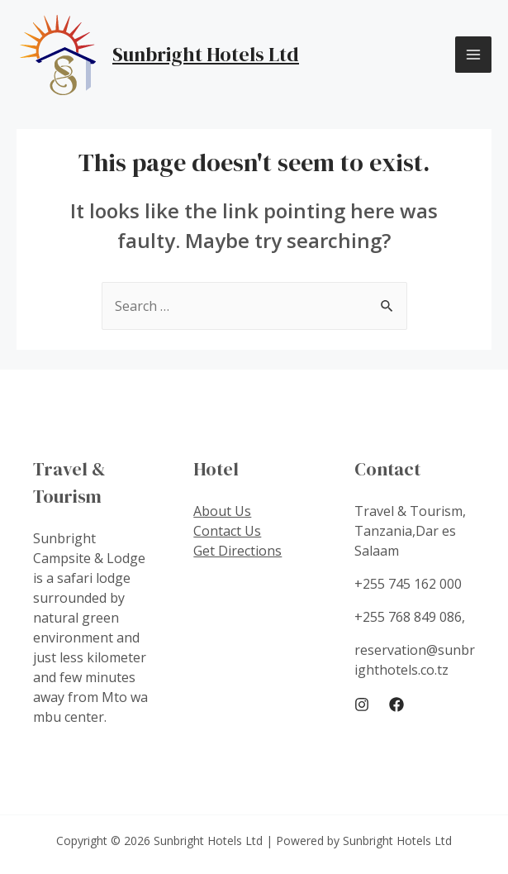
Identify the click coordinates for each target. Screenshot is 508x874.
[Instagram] (361, 704)
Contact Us (227, 531)
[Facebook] (396, 704)
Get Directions (237, 551)
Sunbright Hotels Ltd (205, 54)
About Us (222, 511)
